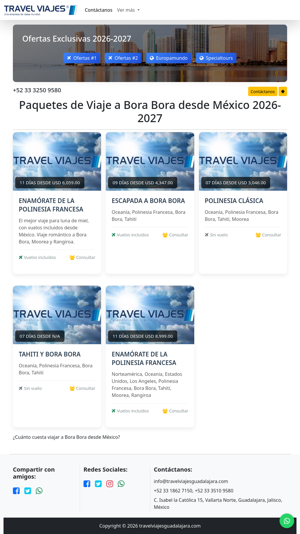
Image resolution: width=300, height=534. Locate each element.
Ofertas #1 (82, 58)
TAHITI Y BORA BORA (50, 354)
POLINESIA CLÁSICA (234, 201)
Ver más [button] (126, 10)
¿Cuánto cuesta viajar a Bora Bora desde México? (66, 437)
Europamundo (169, 58)
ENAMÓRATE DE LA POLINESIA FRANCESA (51, 205)
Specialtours (216, 58)
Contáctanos (98, 10)
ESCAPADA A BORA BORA (148, 201)
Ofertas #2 (123, 58)
